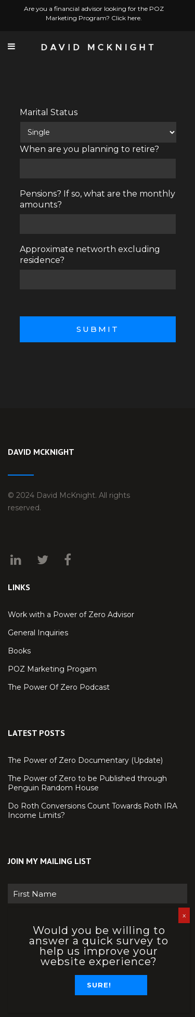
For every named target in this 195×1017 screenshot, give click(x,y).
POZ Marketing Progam (52, 669)
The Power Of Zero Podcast (59, 687)
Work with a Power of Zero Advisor (71, 614)
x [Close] (184, 915)
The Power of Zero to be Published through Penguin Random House (87, 783)
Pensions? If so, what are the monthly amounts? (97, 199)
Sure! (99, 985)
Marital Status (48, 112)
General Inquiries (38, 632)
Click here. (126, 18)
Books (19, 651)
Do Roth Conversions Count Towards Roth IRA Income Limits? (92, 810)
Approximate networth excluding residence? (90, 254)
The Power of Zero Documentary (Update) (85, 760)
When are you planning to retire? (89, 149)
